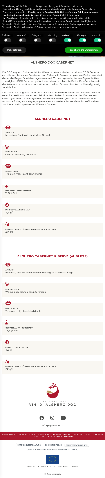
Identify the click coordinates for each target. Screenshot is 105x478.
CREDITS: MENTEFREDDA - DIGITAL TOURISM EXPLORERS (52, 449)
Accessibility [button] (54, 474)
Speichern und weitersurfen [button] (84, 50)
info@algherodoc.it (52, 425)
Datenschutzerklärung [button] (12, 9)
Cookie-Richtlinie (53, 445)
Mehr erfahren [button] (14, 50)
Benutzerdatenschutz (77, 445)
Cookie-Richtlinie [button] (61, 15)
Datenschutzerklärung (29, 445)
